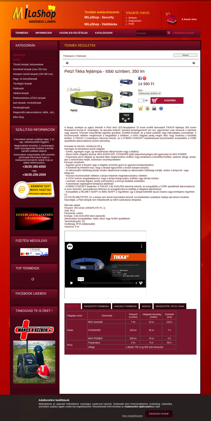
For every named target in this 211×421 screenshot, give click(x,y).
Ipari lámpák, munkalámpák (27, 102)
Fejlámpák (18, 88)
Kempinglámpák (21, 107)
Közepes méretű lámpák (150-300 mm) (33, 74)
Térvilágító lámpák (22, 83)
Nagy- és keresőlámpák (25, 79)
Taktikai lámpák (21, 93)
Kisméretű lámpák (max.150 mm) (30, 69)
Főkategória (69, 56)
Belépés (133, 17)
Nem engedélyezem (132, 415)
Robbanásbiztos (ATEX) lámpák (29, 98)
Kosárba (170, 100)
